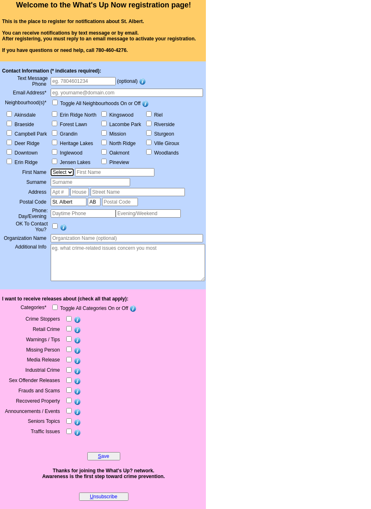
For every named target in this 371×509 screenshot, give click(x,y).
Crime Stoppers (43, 319)
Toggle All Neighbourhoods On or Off (99, 103)
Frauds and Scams (40, 391)
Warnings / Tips (43, 339)
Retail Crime (47, 329)
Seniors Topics (44, 421)
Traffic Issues (46, 431)
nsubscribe (103, 497)
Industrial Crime (43, 370)
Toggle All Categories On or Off (93, 308)
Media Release (44, 360)
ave (103, 456)
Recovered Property (38, 401)
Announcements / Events (33, 411)
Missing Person (43, 350)
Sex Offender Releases (35, 380)
